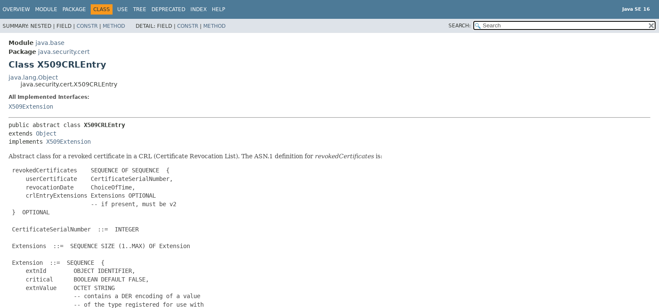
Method (114, 26)
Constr (87, 26)
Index (198, 9)
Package (74, 9)
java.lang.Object (33, 77)
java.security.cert (63, 51)
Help (218, 9)
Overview (16, 9)
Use (122, 9)
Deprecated (168, 9)
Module (46, 9)
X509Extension (31, 106)
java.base (50, 42)
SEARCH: (459, 26)
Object (46, 133)
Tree (139, 9)
